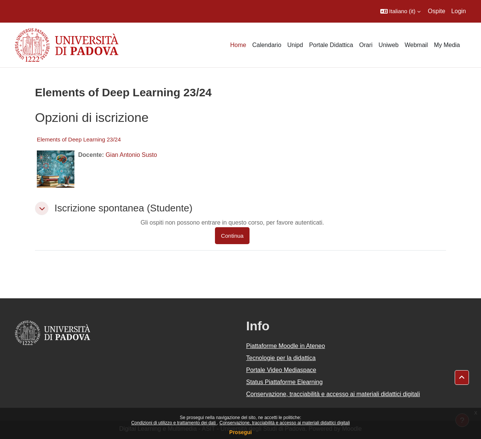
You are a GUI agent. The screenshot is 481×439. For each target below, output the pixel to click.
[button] (400, 11)
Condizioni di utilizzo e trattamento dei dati (174, 422)
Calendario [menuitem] (266, 45)
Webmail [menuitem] (416, 45)
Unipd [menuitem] (295, 45)
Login (458, 11)
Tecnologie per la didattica (281, 358)
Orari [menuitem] (366, 45)
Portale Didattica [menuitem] (331, 45)
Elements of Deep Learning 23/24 (79, 139)
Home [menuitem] (238, 45)
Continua (232, 235)
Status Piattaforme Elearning (284, 382)
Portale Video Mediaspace (281, 370)
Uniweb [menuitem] (388, 45)
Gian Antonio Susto (131, 155)
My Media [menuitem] (447, 45)
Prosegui (240, 432)
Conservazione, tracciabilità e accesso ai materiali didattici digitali (284, 422)
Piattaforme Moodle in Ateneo (285, 346)
